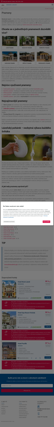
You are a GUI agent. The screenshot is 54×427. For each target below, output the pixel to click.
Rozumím (46, 222)
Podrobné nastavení (9, 221)
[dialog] (27, 213)
